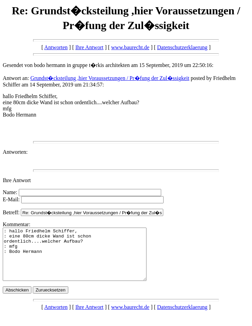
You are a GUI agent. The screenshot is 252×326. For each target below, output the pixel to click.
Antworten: (15, 152)
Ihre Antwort (89, 47)
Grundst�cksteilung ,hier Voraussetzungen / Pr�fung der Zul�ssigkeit (110, 78)
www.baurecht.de (130, 47)
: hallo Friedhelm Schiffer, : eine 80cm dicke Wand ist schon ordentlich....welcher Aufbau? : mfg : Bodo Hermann (83, 259)
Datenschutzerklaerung (182, 47)
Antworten (56, 47)
